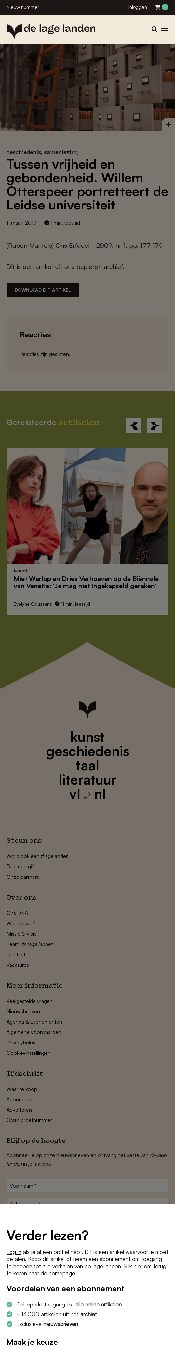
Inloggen (137, 7)
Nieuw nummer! (24, 7)
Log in (14, 1251)
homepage (62, 1273)
